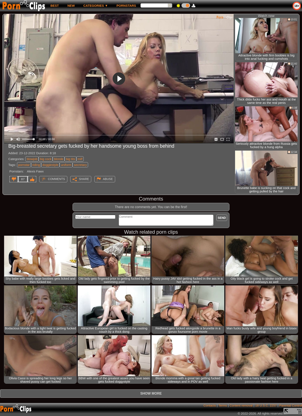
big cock (45, 159)
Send (222, 217)
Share (84, 179)
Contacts (209, 405)
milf (80, 159)
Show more (151, 393)
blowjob (32, 159)
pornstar (24, 165)
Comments (56, 179)
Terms (222, 405)
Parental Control (290, 405)
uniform (66, 165)
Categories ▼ (95, 5)
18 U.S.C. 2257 (266, 405)
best (54, 5)
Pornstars (126, 5)
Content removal (241, 405)
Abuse (108, 179)
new (71, 5)
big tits (70, 159)
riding (36, 165)
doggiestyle (50, 165)
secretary (80, 165)
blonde (58, 159)
